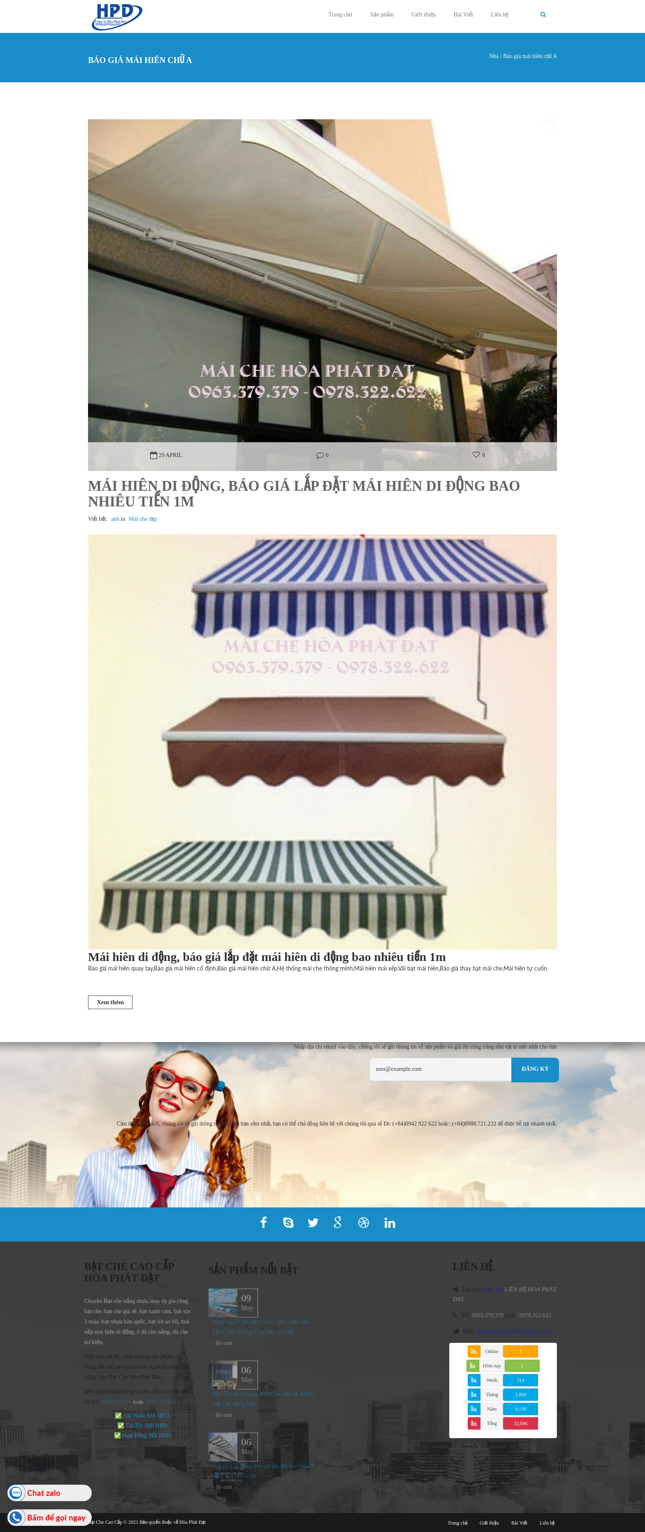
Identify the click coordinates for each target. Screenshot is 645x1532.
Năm (492, 1409)
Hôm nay (492, 1366)
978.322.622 (157, 1402)
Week (491, 1380)
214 (520, 1380)
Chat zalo (43, 1492)
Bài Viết (463, 15)
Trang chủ (341, 15)
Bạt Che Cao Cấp (105, 1522)
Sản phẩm (382, 15)
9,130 (520, 1409)
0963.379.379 (112, 1402)
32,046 (520, 1423)
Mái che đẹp (143, 519)
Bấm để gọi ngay (56, 1517)
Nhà (494, 56)
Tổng (492, 1423)
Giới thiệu (423, 15)
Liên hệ (499, 15)
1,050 (520, 1394)
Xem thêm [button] (110, 1002)
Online (492, 1351)
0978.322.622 (539, 1315)
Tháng (491, 1394)
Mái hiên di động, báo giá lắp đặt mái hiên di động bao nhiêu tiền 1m (304, 494)
